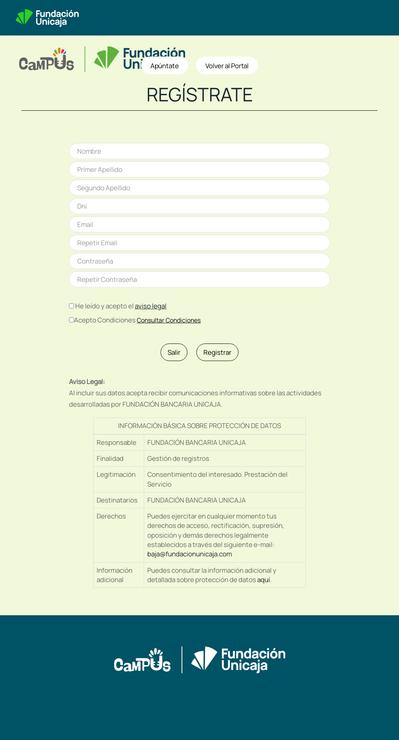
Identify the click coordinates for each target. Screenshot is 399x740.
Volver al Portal (227, 65)
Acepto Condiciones (105, 319)
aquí (263, 579)
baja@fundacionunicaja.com (189, 553)
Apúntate (164, 65)
